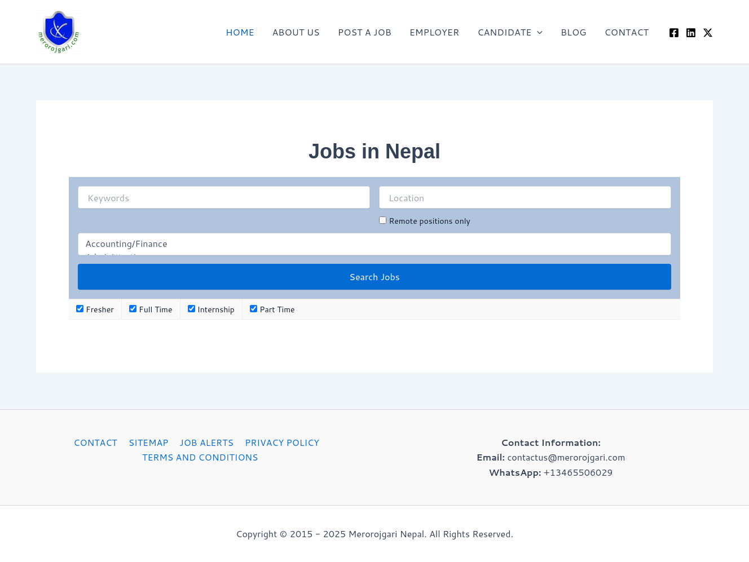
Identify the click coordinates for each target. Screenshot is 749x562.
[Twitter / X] (708, 33)
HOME (240, 31)
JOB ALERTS (205, 442)
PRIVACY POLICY (279, 442)
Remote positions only (429, 221)
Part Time (272, 309)
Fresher (94, 309)
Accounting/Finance (374, 243)
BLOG (574, 31)
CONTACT (626, 31)
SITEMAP (148, 442)
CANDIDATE (510, 32)
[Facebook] (674, 33)
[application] (537, 32)
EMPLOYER (434, 31)
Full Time (150, 309)
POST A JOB (364, 31)
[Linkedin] (691, 33)
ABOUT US (295, 31)
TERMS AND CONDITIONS (200, 456)
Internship (211, 309)
